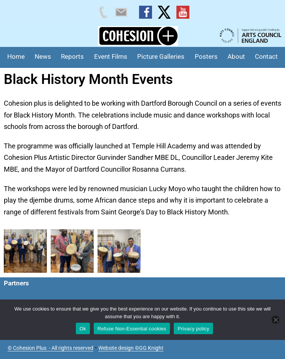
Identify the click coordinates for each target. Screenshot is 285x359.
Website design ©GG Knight (130, 348)
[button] (25, 251)
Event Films (110, 56)
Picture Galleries (160, 56)
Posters (206, 56)
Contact (266, 56)
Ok (83, 329)
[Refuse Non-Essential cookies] (275, 320)
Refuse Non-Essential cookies (132, 329)
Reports (72, 56)
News (43, 56)
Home (16, 56)
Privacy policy (193, 329)
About (236, 56)
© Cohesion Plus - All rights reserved (50, 348)
